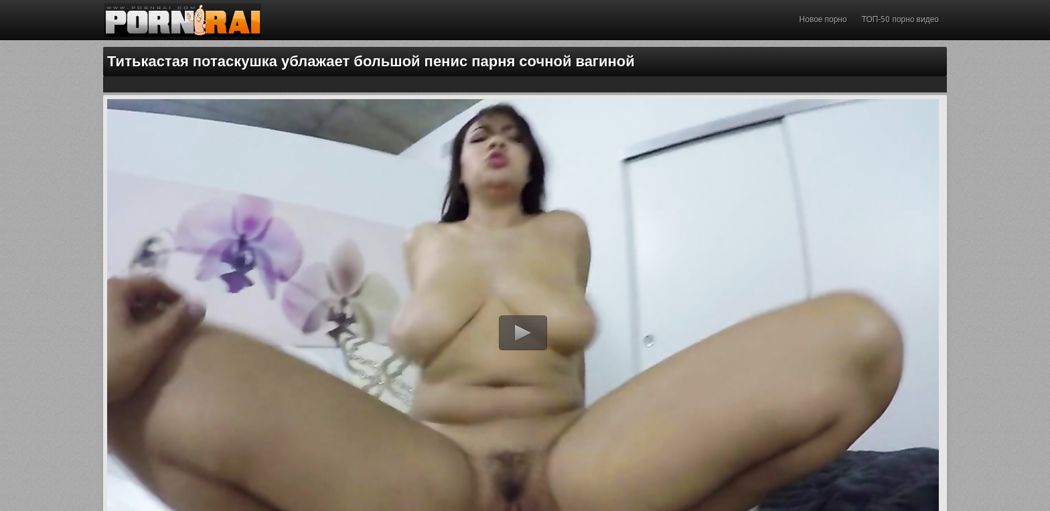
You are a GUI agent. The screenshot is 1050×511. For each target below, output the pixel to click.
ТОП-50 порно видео (900, 19)
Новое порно (823, 19)
